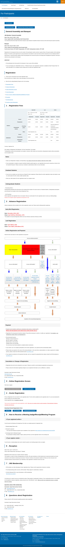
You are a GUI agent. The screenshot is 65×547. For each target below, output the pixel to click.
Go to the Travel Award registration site (42, 264)
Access (47, 516)
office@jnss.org (11, 491)
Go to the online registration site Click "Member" (9, 279)
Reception (8, 97)
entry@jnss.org (30, 351)
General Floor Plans (10, 27)
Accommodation (35, 8)
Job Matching (21, 5)
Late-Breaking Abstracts (32, 522)
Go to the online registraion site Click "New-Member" (17, 279)
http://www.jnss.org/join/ (11, 473)
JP (63, 1)
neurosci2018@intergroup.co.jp (40, 541)
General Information (4, 516)
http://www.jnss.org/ (11, 488)
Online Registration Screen (11, 89)
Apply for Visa (31, 523)
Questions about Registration (12, 102)
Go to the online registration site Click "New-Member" (53, 279)
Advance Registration (10, 86)
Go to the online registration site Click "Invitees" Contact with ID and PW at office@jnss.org (35, 278)
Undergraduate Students (29, 410)
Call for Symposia (31, 521)
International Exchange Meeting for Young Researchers (11, 8)
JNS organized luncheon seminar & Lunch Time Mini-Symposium (14, 520)
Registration (21, 517)
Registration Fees (9, 84)
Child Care (27, 8)
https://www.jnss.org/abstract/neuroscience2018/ (45, 430)
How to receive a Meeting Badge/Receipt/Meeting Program (18, 94)
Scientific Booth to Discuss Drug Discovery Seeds (36, 5)
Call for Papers (31, 517)
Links (2, 521)
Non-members (17, 410)
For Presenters (30, 516)
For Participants (4, 5)
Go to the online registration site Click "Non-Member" (58, 279)
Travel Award (13, 5)
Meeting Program (13, 516)
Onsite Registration (10, 92)
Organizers (3, 520)
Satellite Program (13, 522)
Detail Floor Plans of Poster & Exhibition (25, 27)
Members (8, 410)
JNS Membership (9, 99)
